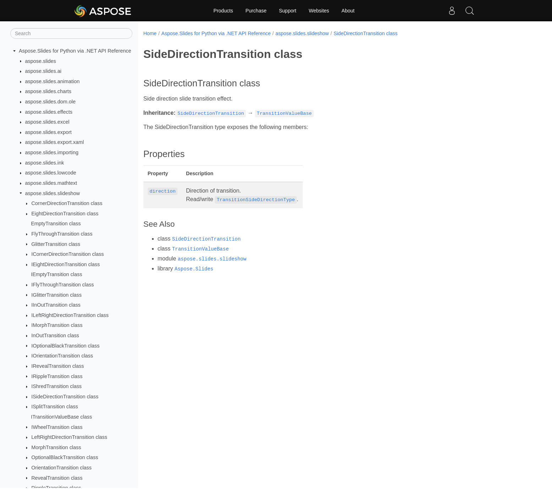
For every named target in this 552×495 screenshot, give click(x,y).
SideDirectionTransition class (366, 33)
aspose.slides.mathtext (51, 183)
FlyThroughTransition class (61, 234)
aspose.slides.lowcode (50, 173)
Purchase (256, 11)
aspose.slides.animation (52, 81)
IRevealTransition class (57, 366)
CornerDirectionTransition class (66, 203)
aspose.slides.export (48, 132)
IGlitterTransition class (56, 295)
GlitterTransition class (55, 244)
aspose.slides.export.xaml (54, 142)
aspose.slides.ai (43, 71)
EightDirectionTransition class (64, 213)
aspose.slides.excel (47, 122)
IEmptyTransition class (56, 274)
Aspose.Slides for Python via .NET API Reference (75, 51)
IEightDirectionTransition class (65, 264)
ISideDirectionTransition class (64, 396)
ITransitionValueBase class (61, 417)
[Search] (71, 33)
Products (223, 11)
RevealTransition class (56, 478)
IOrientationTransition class (62, 356)
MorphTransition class (56, 447)
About (348, 11)
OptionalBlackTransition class (64, 457)
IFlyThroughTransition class (62, 284)
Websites (319, 11)
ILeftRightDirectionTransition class (70, 315)
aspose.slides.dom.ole (50, 101)
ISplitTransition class (54, 406)
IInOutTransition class (56, 305)
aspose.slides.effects (48, 112)
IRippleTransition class (56, 376)
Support (287, 11)
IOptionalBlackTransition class (65, 346)
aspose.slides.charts (48, 91)
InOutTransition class (55, 335)
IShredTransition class (56, 386)
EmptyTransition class (56, 223)
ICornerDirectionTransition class (67, 254)
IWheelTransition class (56, 427)
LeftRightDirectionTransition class (69, 437)
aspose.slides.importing (51, 152)
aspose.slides (40, 61)
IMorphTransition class (56, 325)
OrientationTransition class (61, 467)
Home (150, 33)
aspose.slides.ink (44, 163)
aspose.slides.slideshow (52, 193)
